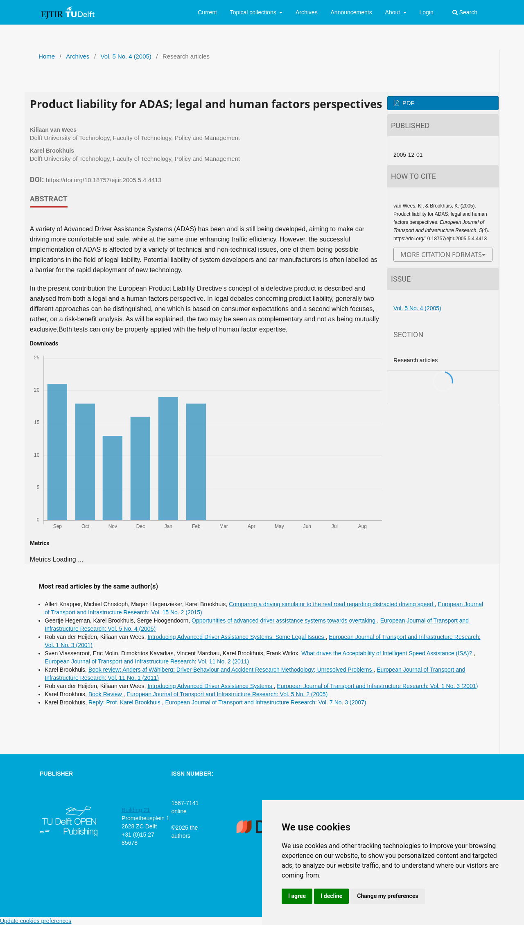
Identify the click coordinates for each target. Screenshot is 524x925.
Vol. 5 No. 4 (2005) (126, 56)
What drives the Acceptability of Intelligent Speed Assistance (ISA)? (387, 653)
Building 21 (136, 810)
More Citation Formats (441, 254)
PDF (408, 103)
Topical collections (254, 12)
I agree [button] (297, 896)
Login (426, 12)
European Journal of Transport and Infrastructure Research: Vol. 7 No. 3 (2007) (265, 702)
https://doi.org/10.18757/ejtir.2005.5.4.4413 (104, 180)
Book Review (106, 694)
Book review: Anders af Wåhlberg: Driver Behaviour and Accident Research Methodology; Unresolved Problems (230, 669)
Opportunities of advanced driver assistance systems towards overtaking (284, 620)
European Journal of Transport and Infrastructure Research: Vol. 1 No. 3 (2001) (377, 686)
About (393, 12)
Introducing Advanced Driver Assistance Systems (210, 686)
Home (46, 56)
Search (464, 12)
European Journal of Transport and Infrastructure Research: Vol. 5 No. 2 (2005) (227, 694)
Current (207, 12)
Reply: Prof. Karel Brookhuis (125, 702)
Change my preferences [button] (387, 896)
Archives (307, 12)
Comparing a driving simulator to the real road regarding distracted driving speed (332, 604)
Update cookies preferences (35, 921)
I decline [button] (331, 896)
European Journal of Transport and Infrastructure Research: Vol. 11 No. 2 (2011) (147, 661)
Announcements (351, 12)
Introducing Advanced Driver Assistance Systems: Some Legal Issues (236, 637)
